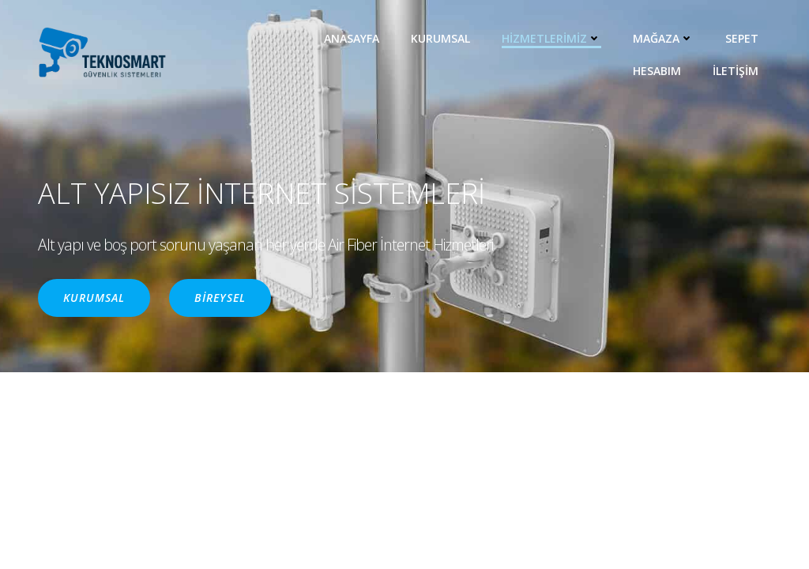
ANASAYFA (351, 38)
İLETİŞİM (735, 70)
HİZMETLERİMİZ (551, 38)
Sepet (741, 38)
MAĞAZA (663, 38)
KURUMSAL (440, 38)
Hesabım (657, 70)
